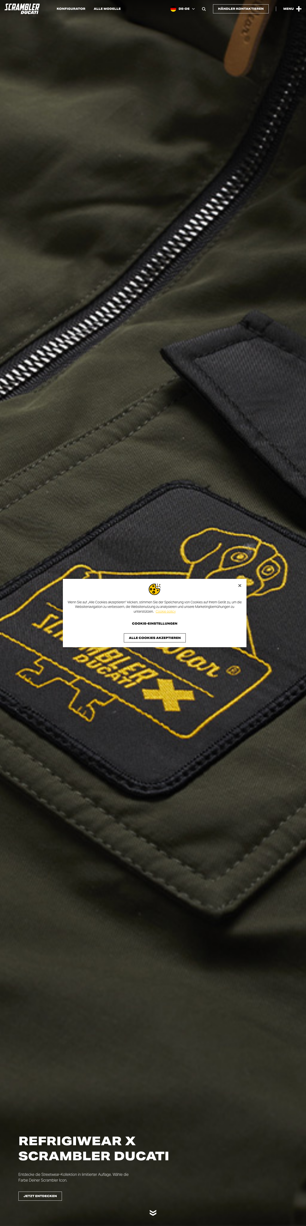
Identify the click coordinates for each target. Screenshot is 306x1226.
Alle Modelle (107, 8)
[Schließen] (240, 585)
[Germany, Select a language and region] (182, 9)
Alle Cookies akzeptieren (155, 638)
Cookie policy (166, 611)
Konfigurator (71, 8)
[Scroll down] (153, 1211)
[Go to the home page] (22, 9)
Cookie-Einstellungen (154, 623)
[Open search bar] (204, 9)
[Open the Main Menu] (292, 8)
